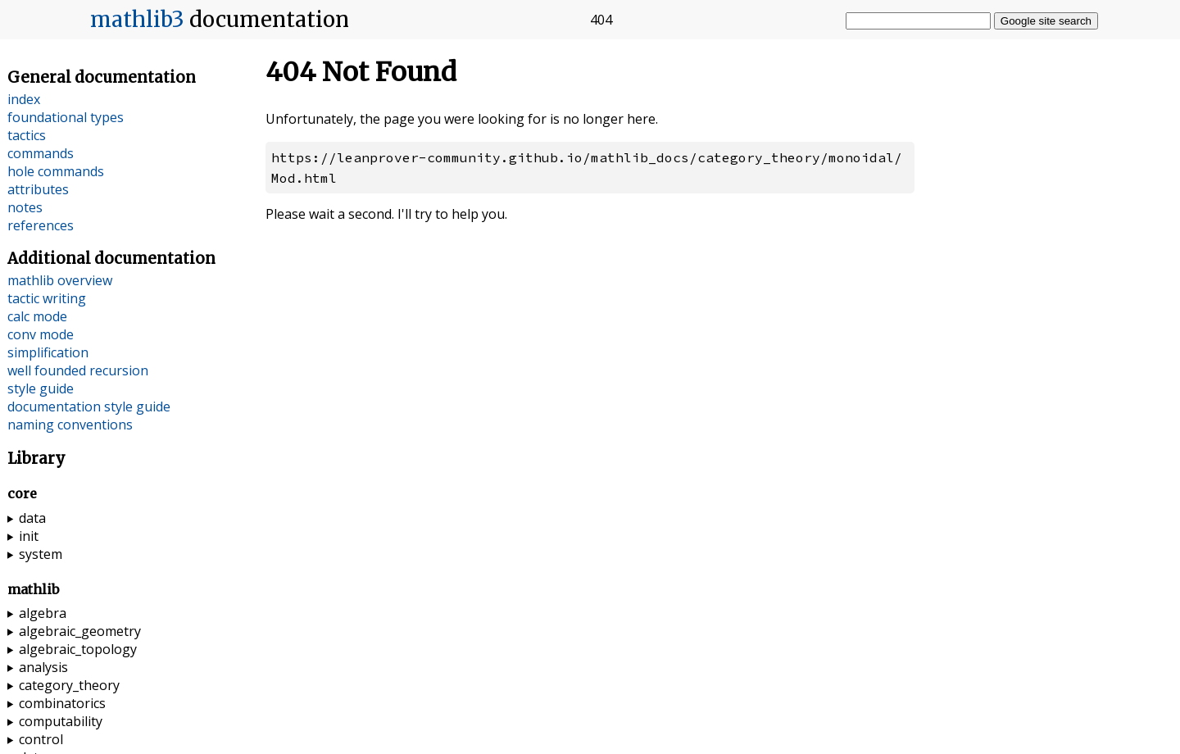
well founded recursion (77, 370)
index (23, 99)
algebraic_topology (78, 649)
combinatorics (62, 703)
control (41, 739)
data (32, 518)
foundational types (65, 117)
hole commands (55, 171)
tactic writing (46, 298)
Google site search (1046, 21)
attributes (38, 189)
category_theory (69, 685)
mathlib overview (59, 280)
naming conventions (70, 425)
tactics (26, 135)
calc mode (37, 316)
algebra (42, 613)
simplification (47, 352)
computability (60, 721)
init (29, 536)
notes (25, 207)
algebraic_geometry (80, 631)
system (40, 554)
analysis (43, 667)
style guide (40, 388)
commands (40, 153)
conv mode (40, 334)
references (40, 225)
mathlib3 (137, 20)
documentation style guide (88, 406)
